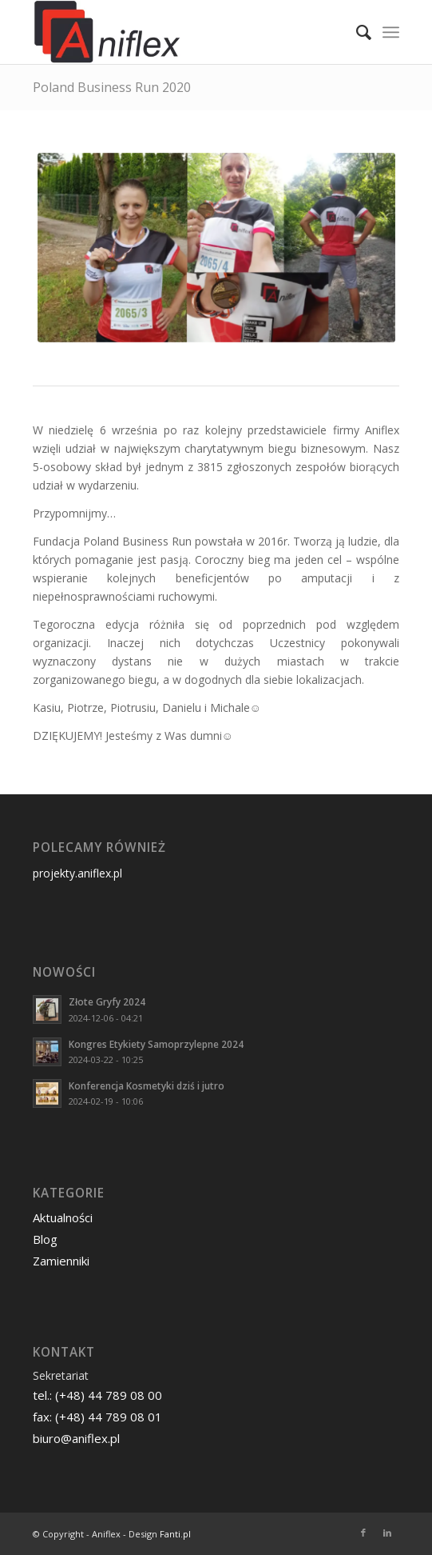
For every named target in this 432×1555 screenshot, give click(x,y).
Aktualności (63, 1217)
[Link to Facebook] (363, 1533)
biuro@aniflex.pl (76, 1438)
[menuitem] (355, 32)
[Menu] (390, 32)
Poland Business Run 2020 (112, 87)
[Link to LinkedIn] (387, 1533)
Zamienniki (61, 1261)
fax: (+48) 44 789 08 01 (97, 1417)
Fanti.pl (175, 1534)
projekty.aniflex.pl (77, 873)
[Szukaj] (355, 32)
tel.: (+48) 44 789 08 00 (97, 1395)
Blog (45, 1239)
